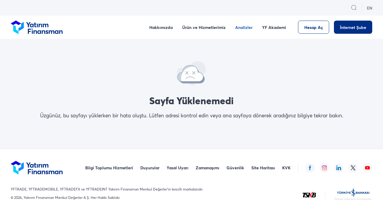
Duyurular (149, 168)
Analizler (244, 27)
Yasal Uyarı (178, 168)
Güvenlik (235, 168)
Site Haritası (263, 168)
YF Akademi (274, 27)
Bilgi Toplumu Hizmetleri (109, 168)
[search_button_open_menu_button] (354, 8)
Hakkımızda (161, 27)
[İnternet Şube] (353, 27)
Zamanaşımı (207, 168)
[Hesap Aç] (313, 27)
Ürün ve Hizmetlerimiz (204, 27)
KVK (286, 168)
